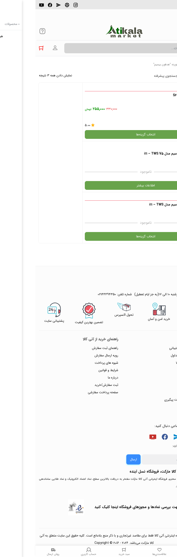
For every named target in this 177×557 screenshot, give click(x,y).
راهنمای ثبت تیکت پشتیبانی (152, 297)
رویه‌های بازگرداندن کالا (155, 311)
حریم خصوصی (160, 319)
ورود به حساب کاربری (19, 48)
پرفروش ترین (159, 75)
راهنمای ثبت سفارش (69, 297)
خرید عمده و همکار (157, 356)
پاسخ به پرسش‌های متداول (152, 304)
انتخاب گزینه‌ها (131, 134)
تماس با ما (163, 334)
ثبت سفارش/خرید (71, 334)
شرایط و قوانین (73, 319)
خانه (171, 64)
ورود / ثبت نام (160, 341)
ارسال (97, 408)
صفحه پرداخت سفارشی (67, 341)
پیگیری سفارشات (159, 326)
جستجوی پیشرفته (130, 75)
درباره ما (77, 326)
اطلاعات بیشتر (46, 127)
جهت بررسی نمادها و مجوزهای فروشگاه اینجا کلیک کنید (102, 456)
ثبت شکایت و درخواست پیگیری (149, 348)
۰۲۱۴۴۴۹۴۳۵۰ (157, 7)
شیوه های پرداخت (71, 311)
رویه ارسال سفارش (71, 304)
